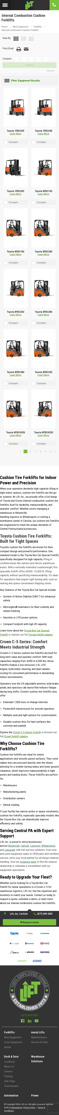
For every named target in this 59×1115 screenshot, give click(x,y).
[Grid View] (16, 38)
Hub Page (9, 1081)
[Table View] (31, 38)
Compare (29, 65)
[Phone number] (54, 5)
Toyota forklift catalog (40, 634)
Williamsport (48, 845)
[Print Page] (18, 49)
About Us (9, 1066)
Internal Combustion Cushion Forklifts (20, 30)
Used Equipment (13, 1042)
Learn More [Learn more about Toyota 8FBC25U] (15, 315)
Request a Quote (29, 922)
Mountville (14, 845)
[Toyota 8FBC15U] (43, 167)
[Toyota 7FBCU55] (16, 167)
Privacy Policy (29, 1107)
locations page (28, 861)
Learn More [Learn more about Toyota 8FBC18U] (15, 254)
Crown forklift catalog (16, 736)
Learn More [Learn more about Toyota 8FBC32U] (43, 375)
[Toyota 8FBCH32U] (43, 409)
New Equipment (20, 26)
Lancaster (10, 849)
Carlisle (25, 845)
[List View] (23, 38)
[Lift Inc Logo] (29, 5)
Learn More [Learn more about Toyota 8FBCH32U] (43, 435)
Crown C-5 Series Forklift (27, 732)
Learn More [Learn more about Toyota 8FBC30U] (15, 375)
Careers (8, 1071)
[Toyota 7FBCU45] (43, 107)
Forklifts (38, 26)
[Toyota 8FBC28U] (43, 288)
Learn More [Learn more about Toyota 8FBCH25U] (15, 435)
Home (5, 26)
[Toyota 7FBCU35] (16, 107)
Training (8, 1076)
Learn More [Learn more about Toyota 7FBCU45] (43, 134)
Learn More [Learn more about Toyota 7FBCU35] (15, 134)
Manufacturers (39, 1037)
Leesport (35, 845)
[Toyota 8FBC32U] (43, 348)
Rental (7, 1047)
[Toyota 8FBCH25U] (16, 409)
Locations (9, 1061)
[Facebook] (23, 1021)
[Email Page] (26, 49)
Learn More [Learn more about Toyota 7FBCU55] (15, 194)
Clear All (50, 71)
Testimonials (11, 1086)
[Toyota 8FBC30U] (16, 348)
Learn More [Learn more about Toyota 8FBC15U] (43, 194)
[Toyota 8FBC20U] (43, 228)
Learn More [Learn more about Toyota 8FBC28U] (43, 315)
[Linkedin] (29, 1021)
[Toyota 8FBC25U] (16, 288)
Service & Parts (39, 1042)
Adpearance (16, 1107)
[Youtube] (36, 1021)
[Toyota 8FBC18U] (16, 228)
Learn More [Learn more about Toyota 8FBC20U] (43, 254)
